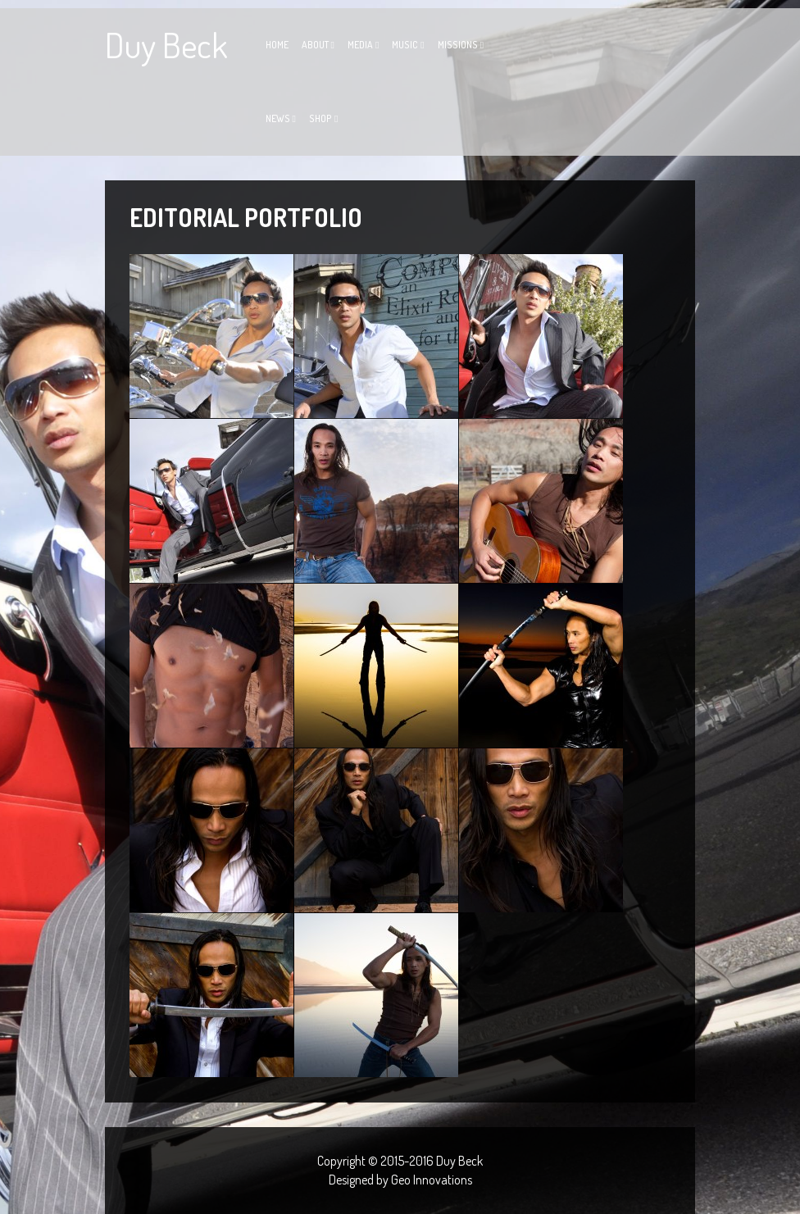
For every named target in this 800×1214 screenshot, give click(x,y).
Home (277, 45)
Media (360, 45)
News (278, 118)
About (315, 45)
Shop (320, 118)
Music (405, 45)
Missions (458, 45)
